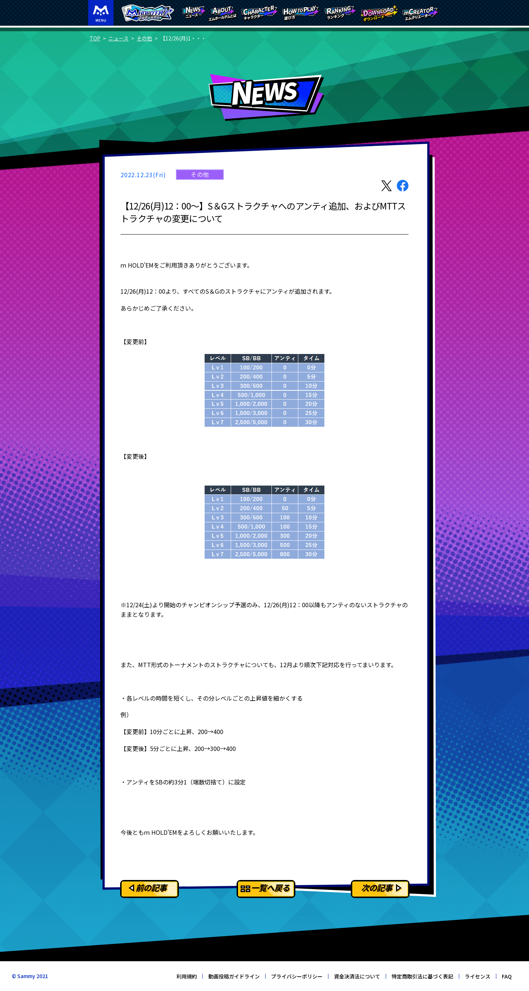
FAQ (507, 976)
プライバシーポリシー (297, 976)
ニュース (118, 38)
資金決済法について (357, 976)
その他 (144, 38)
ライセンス (477, 976)
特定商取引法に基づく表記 (422, 976)
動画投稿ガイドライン (234, 976)
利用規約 (186, 976)
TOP (95, 38)
